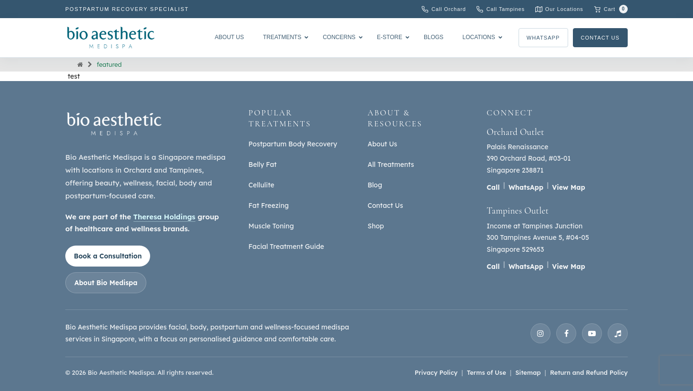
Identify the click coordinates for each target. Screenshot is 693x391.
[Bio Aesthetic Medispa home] (114, 124)
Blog (374, 185)
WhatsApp (543, 38)
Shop (375, 226)
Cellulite (261, 185)
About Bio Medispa (105, 282)
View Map (568, 187)
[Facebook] (566, 333)
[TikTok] (618, 333)
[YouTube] (592, 333)
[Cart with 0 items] (611, 9)
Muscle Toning (271, 226)
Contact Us (600, 38)
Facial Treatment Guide (286, 246)
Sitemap (527, 372)
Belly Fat (262, 164)
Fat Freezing (268, 205)
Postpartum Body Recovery (292, 144)
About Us (382, 144)
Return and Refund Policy (589, 372)
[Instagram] (540, 333)
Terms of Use (486, 372)
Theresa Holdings (164, 216)
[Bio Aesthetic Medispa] (110, 37)
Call (493, 187)
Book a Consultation (108, 256)
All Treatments (390, 164)
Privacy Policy (436, 372)
